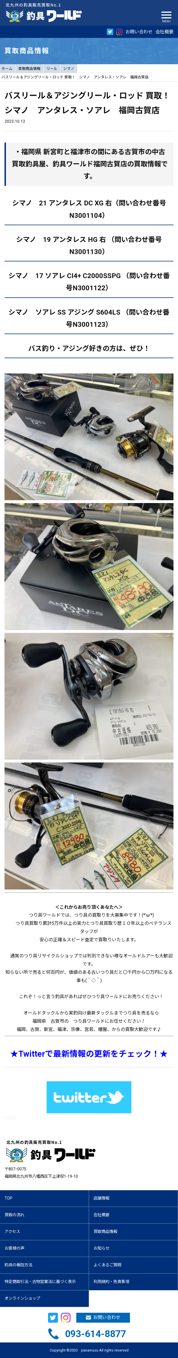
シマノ (68, 68)
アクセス (12, 1231)
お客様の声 (14, 1248)
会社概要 (164, 32)
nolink (10, 1117)
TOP (8, 1198)
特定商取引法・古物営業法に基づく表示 (40, 1281)
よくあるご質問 (107, 1265)
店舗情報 (101, 1198)
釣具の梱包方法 (18, 1265)
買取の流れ (14, 1215)
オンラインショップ (22, 1298)
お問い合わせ (139, 32)
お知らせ (101, 1248)
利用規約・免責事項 (111, 1281)
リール (51, 68)
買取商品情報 (29, 68)
